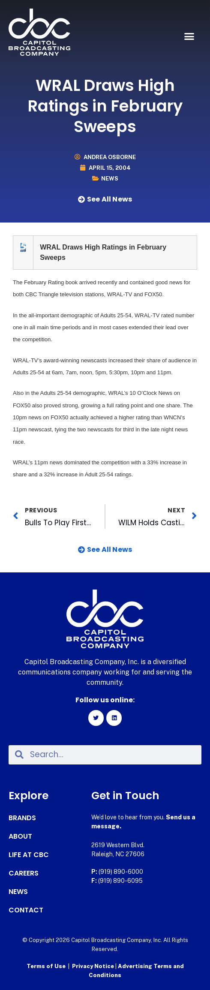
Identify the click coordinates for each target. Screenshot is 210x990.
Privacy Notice (93, 966)
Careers (24, 873)
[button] (189, 36)
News (109, 178)
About (20, 836)
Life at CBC (29, 855)
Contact (26, 910)
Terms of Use (46, 966)
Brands (22, 818)
